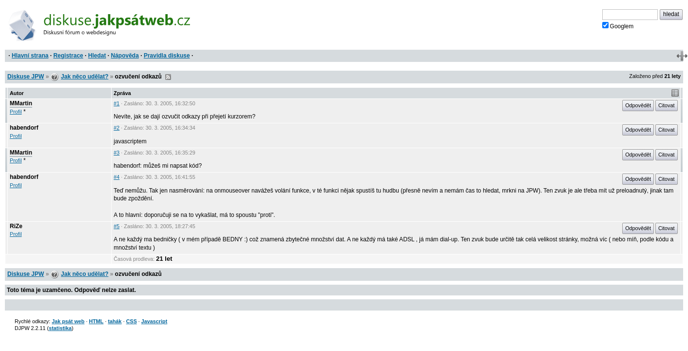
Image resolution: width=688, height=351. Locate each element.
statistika (60, 328)
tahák (114, 321)
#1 (116, 103)
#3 (116, 153)
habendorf (24, 127)
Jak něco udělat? (84, 76)
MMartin (21, 103)
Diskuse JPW (25, 76)
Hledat (97, 55)
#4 (116, 177)
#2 (116, 128)
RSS (168, 77)
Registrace (68, 55)
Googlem (618, 26)
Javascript (154, 321)
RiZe (16, 226)
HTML (96, 321)
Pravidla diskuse (167, 55)
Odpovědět (638, 105)
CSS (131, 321)
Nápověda (125, 55)
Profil (16, 112)
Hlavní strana (30, 55)
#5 (116, 226)
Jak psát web (68, 321)
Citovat (666, 105)
